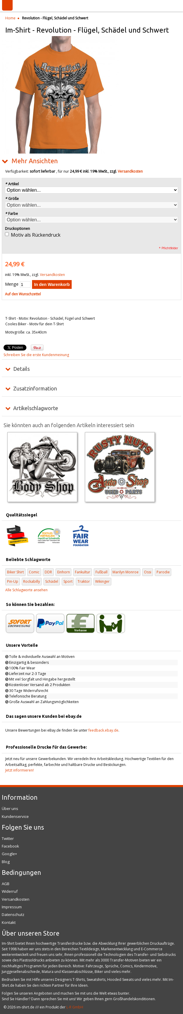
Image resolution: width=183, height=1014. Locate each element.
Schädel (51, 581)
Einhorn (63, 572)
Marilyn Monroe (126, 572)
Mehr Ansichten (34, 160)
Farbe (11, 213)
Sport (68, 581)
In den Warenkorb (52, 284)
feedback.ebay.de (103, 730)
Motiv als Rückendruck (36, 235)
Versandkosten (130, 171)
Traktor (84, 581)
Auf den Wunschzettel (23, 294)
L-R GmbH (74, 1007)
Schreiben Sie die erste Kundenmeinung (36, 354)
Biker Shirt (15, 572)
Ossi (147, 572)
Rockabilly (31, 581)
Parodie (163, 572)
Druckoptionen (17, 228)
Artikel (12, 183)
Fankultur (82, 572)
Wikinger (102, 581)
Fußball (101, 572)
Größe (12, 198)
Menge (12, 284)
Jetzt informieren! (19, 770)
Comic (34, 572)
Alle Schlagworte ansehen (26, 589)
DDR (48, 572)
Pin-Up (12, 581)
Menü (7, 5)
